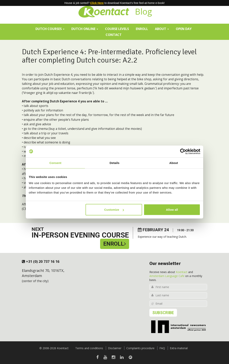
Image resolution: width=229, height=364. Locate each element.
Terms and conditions (89, 348)
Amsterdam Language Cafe (166, 276)
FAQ (162, 348)
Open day (184, 28)
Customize (114, 209)
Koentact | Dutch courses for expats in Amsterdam (103, 11)
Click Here (96, 3)
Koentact (181, 272)
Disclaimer (114, 348)
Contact (114, 34)
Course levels (117, 28)
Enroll (142, 28)
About (162, 28)
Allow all (172, 209)
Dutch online (84, 28)
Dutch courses (49, 28)
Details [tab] (114, 162)
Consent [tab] (55, 162)
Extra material (179, 348)
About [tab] (173, 162)
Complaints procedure (140, 348)
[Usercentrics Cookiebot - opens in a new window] (183, 151)
